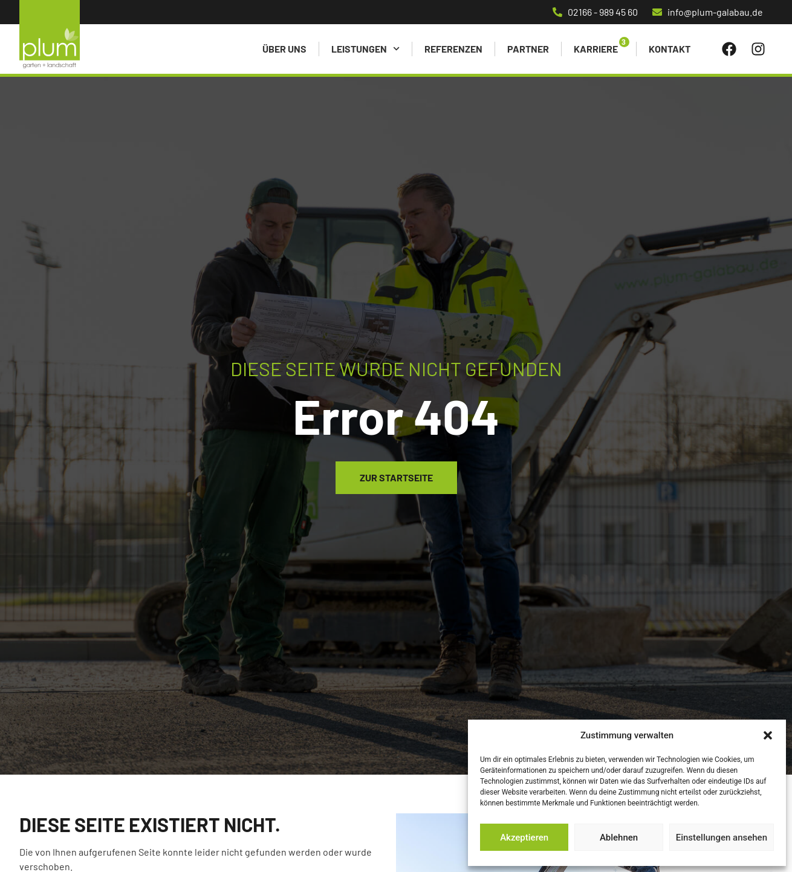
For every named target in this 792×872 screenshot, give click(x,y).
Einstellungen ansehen (721, 837)
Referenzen (453, 48)
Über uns (284, 48)
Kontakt (669, 48)
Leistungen (365, 48)
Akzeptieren (524, 837)
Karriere (596, 48)
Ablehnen (619, 837)
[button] (768, 735)
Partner (528, 48)
